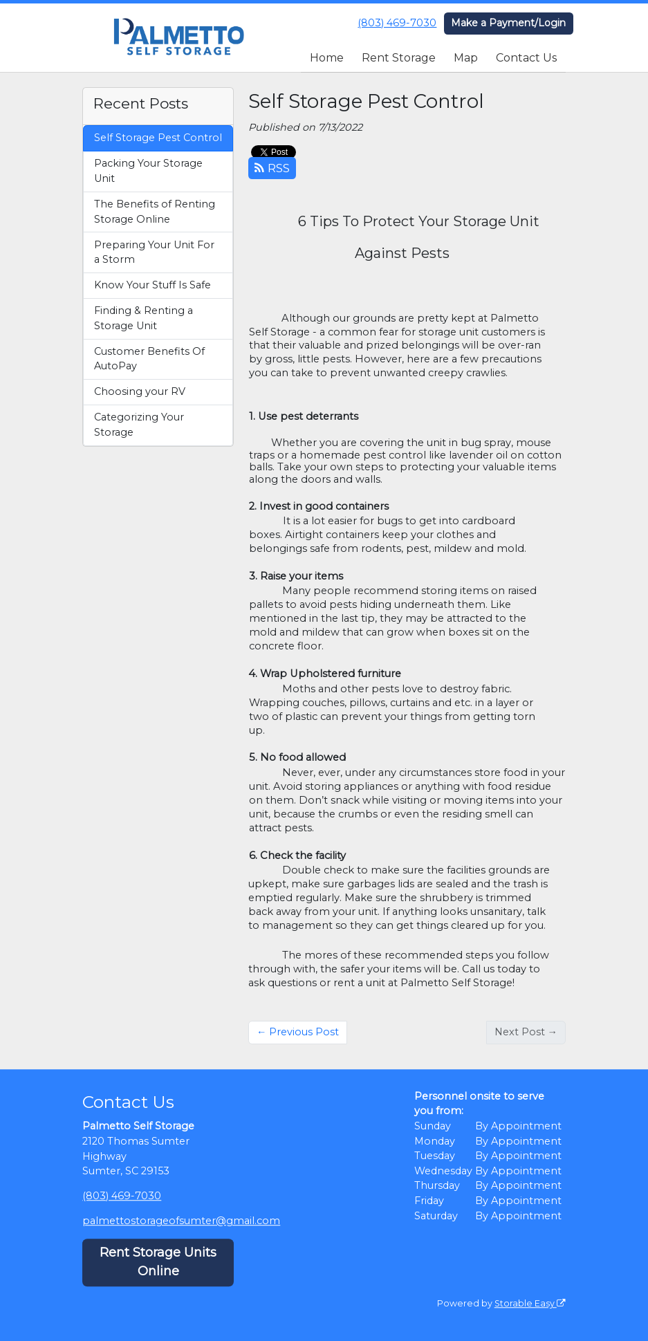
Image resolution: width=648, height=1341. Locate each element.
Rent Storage (399, 57)
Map (466, 57)
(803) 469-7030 (397, 23)
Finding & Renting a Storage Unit (143, 318)
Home (327, 57)
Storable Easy (530, 1303)
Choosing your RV (139, 391)
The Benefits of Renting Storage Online (154, 211)
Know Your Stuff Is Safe (152, 285)
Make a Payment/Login (508, 23)
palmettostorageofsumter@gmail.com (181, 1220)
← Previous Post (298, 1032)
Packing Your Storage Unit (148, 171)
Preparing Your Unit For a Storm (154, 252)
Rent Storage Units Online (158, 1262)
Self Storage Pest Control (158, 137)
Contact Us (526, 57)
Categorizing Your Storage (139, 424)
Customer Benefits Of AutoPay (149, 359)
